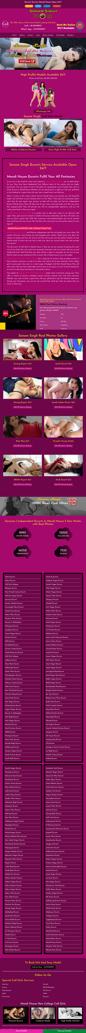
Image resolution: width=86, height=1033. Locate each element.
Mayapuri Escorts (11, 806)
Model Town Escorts (12, 874)
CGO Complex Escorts (54, 705)
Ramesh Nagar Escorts (54, 772)
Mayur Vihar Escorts (12, 810)
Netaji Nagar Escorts (13, 832)
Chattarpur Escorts (53, 626)
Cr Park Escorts (11, 938)
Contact (30, 35)
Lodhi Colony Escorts (13, 795)
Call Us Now (43, 967)
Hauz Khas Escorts (12, 664)
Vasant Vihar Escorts (53, 596)
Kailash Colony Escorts (54, 755)
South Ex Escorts (52, 577)
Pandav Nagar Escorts (54, 893)
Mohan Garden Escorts (13, 878)
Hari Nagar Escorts (12, 702)
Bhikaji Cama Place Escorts (56, 698)
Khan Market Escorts (13, 787)
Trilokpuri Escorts (52, 916)
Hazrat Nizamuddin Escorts (56, 867)
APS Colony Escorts (53, 660)
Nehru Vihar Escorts (12, 893)
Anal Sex (5, 984)
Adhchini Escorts (52, 634)
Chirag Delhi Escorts (53, 814)
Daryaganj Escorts (12, 946)
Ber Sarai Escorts (52, 694)
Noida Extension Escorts (14, 652)
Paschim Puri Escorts (12, 904)
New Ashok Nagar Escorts (15, 840)
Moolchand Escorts (53, 931)
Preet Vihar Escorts (12, 739)
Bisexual (46, 996)
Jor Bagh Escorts (52, 751)
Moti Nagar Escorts (12, 721)
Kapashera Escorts (53, 855)
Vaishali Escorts (51, 603)
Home (14, 35)
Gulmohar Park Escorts (54, 768)
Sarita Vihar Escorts (53, 904)
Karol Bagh (60, 35)
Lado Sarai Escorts (12, 791)
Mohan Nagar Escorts (13, 882)
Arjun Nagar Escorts (53, 664)
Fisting (4, 987)
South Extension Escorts (55, 787)
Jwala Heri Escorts (52, 848)
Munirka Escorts (11, 724)
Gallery (22, 35)
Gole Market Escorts (12, 950)
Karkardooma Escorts (13, 705)
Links (38, 35)
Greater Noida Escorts (13, 649)
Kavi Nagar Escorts (53, 882)
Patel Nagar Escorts (53, 622)
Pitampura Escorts (12, 736)
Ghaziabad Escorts (53, 717)
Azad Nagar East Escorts (55, 675)
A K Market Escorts (53, 630)
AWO (4, 993)
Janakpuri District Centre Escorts (58, 747)
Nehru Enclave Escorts (13, 885)
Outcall (45, 984)
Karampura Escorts (12, 772)
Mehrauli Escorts (11, 814)
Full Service (47, 990)
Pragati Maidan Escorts (14, 851)
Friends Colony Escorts (13, 694)
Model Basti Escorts (12, 870)
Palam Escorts (51, 927)
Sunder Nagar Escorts (54, 584)
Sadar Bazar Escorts (53, 779)
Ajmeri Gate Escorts (53, 802)
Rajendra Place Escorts (13, 859)
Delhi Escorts (10, 641)
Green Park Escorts (12, 698)
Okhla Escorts (10, 732)
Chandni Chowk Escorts (13, 679)
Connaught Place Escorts (14, 607)
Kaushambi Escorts (12, 779)
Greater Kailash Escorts (13, 603)
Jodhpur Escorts (11, 660)
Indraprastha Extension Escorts (57, 829)
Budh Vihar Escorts (53, 702)
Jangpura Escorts (52, 844)
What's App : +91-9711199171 (33, 29)
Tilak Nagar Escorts (53, 588)
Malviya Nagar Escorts (13, 596)
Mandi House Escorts (54, 942)
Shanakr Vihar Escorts (54, 946)
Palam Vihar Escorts (53, 611)
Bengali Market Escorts (54, 690)
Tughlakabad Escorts (53, 920)
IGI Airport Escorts (53, 736)
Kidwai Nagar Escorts (54, 859)
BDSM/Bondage (48, 987)
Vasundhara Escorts (53, 798)
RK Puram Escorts (52, 897)
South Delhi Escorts (12, 758)
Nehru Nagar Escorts (13, 889)
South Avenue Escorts (13, 755)
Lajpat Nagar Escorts (13, 709)
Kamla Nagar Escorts (13, 768)
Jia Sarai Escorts (52, 878)
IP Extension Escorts (53, 825)
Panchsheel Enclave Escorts (15, 844)
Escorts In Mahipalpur (13, 622)
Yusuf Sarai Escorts (53, 923)
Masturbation (7, 990)
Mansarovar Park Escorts (55, 885)
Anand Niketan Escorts (54, 645)
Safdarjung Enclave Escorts (56, 901)
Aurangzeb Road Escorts (55, 671)
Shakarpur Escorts (52, 912)
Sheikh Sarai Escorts (53, 908)
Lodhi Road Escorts (12, 867)
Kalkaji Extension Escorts (55, 851)
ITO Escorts (50, 743)
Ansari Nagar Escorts (54, 656)
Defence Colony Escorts (13, 683)
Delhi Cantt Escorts (12, 686)
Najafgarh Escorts (12, 825)
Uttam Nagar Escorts (54, 592)
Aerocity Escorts (11, 599)
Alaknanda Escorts (12, 668)
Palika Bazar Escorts (53, 889)
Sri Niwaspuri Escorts (13, 931)
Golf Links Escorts (52, 817)
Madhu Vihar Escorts (13, 798)
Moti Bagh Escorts (12, 717)
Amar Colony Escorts (53, 641)
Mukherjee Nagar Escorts (14, 821)
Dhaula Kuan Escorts (54, 950)
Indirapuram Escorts (53, 821)
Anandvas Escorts (52, 652)
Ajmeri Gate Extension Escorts (57, 637)
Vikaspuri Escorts (52, 599)
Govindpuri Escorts (53, 724)
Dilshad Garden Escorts (54, 713)
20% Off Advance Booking (22, 368)
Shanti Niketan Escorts (13, 927)
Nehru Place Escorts (12, 615)
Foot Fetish (6, 996)
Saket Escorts (10, 577)
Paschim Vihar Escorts (13, 618)
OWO (45, 993)
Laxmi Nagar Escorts (13, 634)
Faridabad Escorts (12, 645)
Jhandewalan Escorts (53, 840)
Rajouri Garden (48, 35)
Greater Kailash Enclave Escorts (58, 728)
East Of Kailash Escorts (14, 690)
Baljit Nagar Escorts (53, 683)
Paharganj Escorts (12, 626)
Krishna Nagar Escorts (54, 863)
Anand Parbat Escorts (54, 649)
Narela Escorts (10, 829)
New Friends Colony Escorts (15, 592)
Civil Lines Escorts (11, 942)
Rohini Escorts (10, 581)
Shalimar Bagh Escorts (13, 923)
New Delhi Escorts (12, 897)
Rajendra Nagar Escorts (14, 855)
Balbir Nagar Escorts (54, 679)
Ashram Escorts (51, 810)
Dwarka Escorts (11, 637)
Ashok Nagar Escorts (54, 668)
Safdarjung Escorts (12, 747)
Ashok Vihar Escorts (12, 671)
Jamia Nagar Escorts (53, 874)
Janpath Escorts (52, 832)
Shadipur (70, 35)
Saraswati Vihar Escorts (55, 776)
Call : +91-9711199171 (33, 26)
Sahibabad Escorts (12, 912)
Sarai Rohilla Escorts (12, 920)
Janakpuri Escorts (11, 630)
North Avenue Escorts (13, 728)
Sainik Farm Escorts (12, 916)
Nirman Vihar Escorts (13, 901)
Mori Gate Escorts (11, 817)
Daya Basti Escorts (53, 709)
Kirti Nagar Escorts (53, 607)
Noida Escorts (10, 935)
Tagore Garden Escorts (54, 795)
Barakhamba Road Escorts (56, 686)
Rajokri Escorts (10, 863)
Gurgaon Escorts (52, 732)
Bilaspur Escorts (11, 588)
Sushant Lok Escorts (53, 791)
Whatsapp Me (43, 111)
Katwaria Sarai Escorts (13, 776)
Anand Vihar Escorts (53, 806)
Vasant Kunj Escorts (12, 611)
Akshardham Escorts (53, 938)
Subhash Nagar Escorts (54, 581)
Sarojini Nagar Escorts (13, 751)
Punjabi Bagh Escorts (13, 743)
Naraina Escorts (52, 618)
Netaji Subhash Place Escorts (16, 836)
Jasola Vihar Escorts (53, 836)
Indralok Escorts (52, 870)
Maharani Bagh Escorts (13, 802)
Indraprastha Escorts (53, 739)
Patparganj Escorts (12, 848)
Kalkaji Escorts (51, 758)
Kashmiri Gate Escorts (54, 615)
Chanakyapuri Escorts (13, 675)
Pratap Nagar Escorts (13, 908)
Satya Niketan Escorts (54, 783)
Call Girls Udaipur (11, 584)
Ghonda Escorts (52, 721)
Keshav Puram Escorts (13, 783)
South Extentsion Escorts (55, 935)
